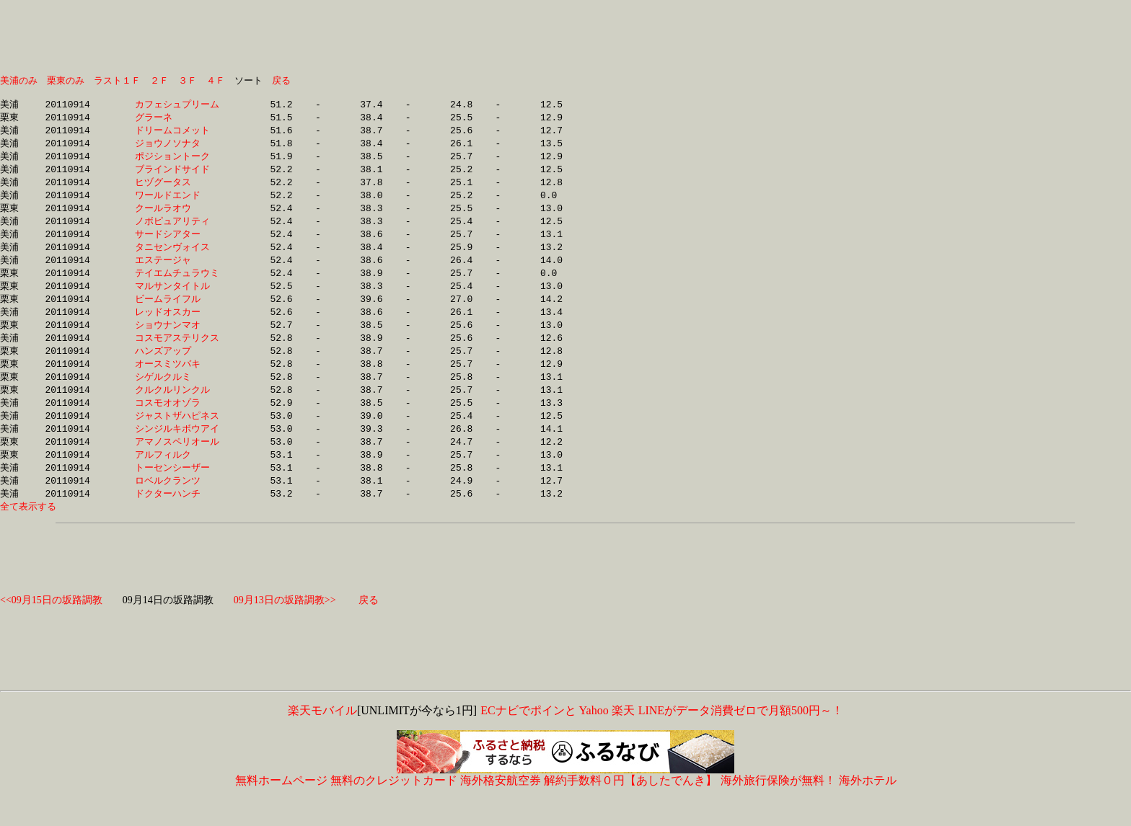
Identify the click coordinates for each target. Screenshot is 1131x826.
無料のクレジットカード (393, 806)
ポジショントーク (177, 162)
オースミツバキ (177, 381)
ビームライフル (177, 312)
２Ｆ (159, 80)
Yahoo (594, 736)
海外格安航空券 (500, 806)
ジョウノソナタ (177, 148)
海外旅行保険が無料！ (778, 806)
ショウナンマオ (177, 340)
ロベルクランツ (177, 504)
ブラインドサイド (177, 175)
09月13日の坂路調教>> (285, 626)
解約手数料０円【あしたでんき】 (630, 806)
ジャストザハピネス (177, 436)
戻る (281, 80)
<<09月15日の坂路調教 (51, 626)
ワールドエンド (177, 203)
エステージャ (177, 271)
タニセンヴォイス (177, 258)
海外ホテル (868, 806)
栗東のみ (65, 80)
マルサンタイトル (177, 299)
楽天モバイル (322, 736)
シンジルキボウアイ (177, 449)
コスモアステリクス (177, 353)
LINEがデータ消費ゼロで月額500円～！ (740, 736)
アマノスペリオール (177, 463)
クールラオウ (177, 216)
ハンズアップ (177, 367)
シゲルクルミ (177, 394)
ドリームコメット (177, 134)
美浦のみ (19, 80)
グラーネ (177, 121)
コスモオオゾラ (177, 422)
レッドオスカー (177, 326)
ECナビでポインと (528, 736)
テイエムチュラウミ (177, 285)
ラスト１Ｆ (117, 80)
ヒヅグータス (177, 189)
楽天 (623, 736)
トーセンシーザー (177, 490)
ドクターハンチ (177, 518)
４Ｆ (215, 80)
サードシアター (177, 244)
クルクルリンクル (177, 408)
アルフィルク (177, 477)
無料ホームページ (281, 806)
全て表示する (28, 531)
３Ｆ (187, 80)
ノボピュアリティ (177, 230)
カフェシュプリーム (177, 107)
